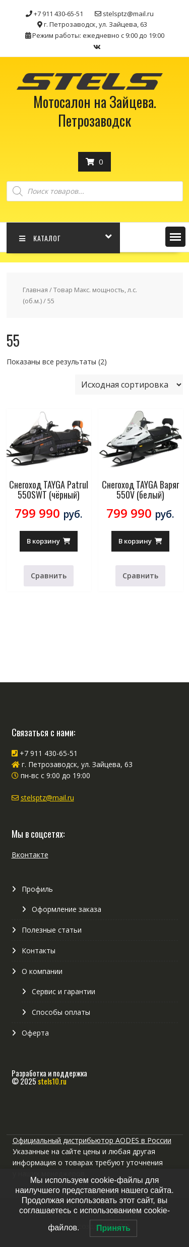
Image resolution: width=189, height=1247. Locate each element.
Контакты (38, 950)
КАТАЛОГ (40, 238)
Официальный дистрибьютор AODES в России (92, 1140)
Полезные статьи (52, 930)
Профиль (37, 889)
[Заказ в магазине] (129, 384)
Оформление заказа (66, 909)
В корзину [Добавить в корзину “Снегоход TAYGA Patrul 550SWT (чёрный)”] (43, 541)
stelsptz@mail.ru (47, 797)
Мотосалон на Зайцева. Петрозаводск (94, 110)
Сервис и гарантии (63, 991)
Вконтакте (30, 854)
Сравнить (49, 575)
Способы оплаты (61, 1012)
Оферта (35, 1033)
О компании (42, 971)
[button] (175, 237)
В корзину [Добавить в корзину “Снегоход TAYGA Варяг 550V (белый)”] (135, 541)
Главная (35, 289)
